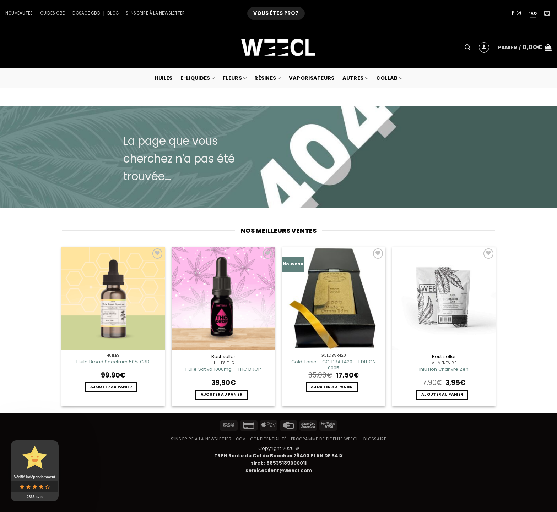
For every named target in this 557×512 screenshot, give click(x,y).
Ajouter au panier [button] (111, 387)
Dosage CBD (86, 13)
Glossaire (374, 439)
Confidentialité (268, 439)
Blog (113, 13)
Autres (355, 78)
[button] (467, 47)
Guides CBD (52, 13)
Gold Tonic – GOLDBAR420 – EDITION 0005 (333, 365)
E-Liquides (197, 78)
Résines (267, 78)
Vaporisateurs (312, 78)
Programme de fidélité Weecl (324, 439)
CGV (241, 439)
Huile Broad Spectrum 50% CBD (113, 362)
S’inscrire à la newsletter (155, 13)
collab (389, 78)
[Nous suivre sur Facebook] (513, 13)
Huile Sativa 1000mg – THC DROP (223, 369)
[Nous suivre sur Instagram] (519, 13)
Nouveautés (19, 13)
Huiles (164, 78)
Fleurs (235, 78)
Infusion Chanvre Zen (444, 369)
